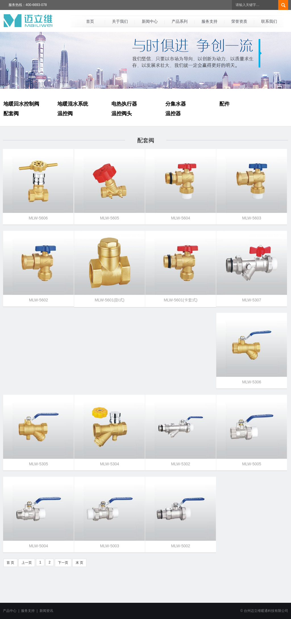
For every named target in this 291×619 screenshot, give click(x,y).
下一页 (63, 563)
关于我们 (120, 21)
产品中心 (9, 611)
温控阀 (65, 113)
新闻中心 (150, 21)
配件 (224, 104)
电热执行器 (124, 104)
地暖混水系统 (72, 104)
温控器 (173, 113)
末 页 (79, 563)
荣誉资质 (239, 21)
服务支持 (209, 21)
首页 (90, 21)
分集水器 (175, 104)
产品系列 (180, 21)
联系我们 (269, 21)
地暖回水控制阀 (21, 104)
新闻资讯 (46, 611)
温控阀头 (121, 113)
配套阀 (11, 113)
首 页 (10, 563)
